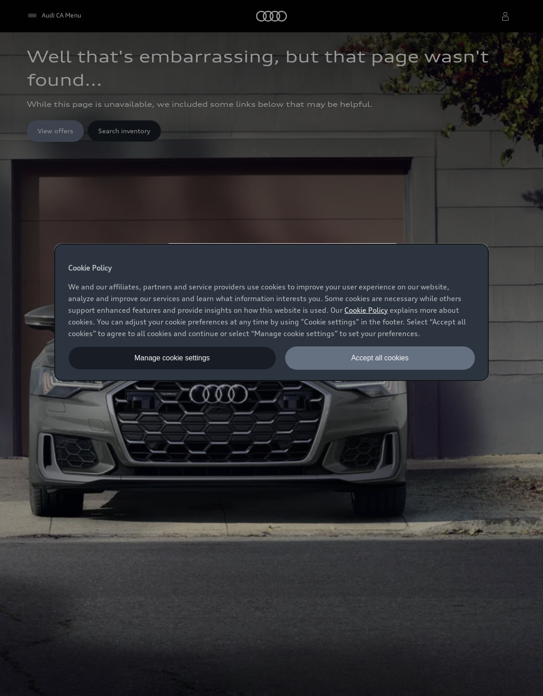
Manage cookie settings (172, 358)
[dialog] (271, 312)
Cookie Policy (366, 310)
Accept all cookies (379, 358)
